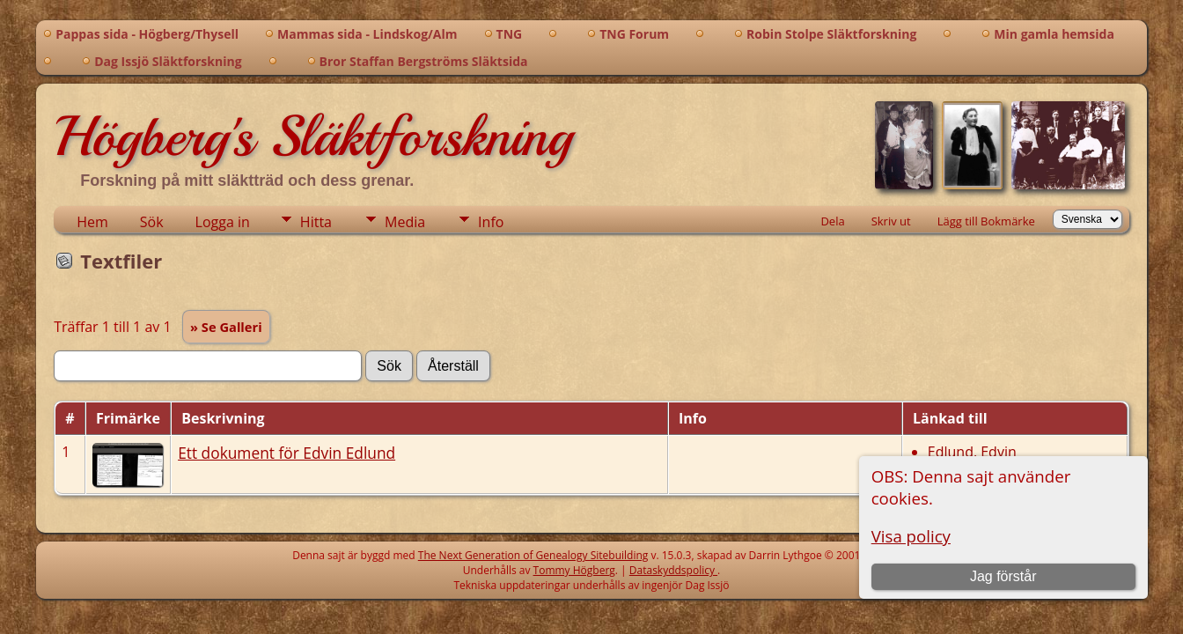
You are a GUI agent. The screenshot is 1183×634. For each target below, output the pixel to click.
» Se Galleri (226, 326)
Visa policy (911, 536)
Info (490, 222)
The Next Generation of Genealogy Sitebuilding (533, 555)
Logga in (222, 222)
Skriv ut (891, 221)
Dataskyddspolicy (673, 570)
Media (405, 222)
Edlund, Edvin (972, 451)
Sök (152, 222)
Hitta (316, 222)
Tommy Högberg (574, 570)
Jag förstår (1003, 576)
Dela (832, 221)
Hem (92, 222)
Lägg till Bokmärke (986, 221)
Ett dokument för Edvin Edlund (286, 452)
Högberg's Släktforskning (313, 136)
